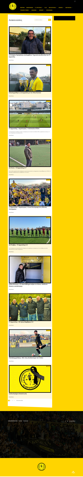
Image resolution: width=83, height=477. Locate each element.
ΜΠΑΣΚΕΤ (41, 10)
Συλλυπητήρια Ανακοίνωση (18, 394)
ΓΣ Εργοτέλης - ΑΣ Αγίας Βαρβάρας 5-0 (21, 322)
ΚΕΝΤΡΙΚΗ (22, 7)
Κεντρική (20, 420)
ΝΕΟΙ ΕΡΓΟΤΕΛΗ (52, 7)
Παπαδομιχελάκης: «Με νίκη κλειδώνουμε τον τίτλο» (26, 358)
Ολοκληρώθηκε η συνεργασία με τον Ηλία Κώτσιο (25, 93)
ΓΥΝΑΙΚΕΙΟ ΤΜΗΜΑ (24, 10)
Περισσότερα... (11, 60)
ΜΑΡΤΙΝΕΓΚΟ (68, 7)
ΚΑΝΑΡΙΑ (61, 7)
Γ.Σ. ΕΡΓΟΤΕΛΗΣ (38, 7)
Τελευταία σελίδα (19, 400)
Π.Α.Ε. (45, 7)
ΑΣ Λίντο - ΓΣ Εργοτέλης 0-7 (17, 168)
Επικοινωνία (25, 420)
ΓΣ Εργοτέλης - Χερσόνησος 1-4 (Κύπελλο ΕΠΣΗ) (24, 128)
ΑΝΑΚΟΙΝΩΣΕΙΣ (29, 7)
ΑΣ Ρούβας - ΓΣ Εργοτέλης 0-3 (18, 245)
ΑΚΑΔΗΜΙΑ (34, 10)
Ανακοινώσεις (15, 20)
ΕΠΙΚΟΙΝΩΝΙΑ (49, 10)
